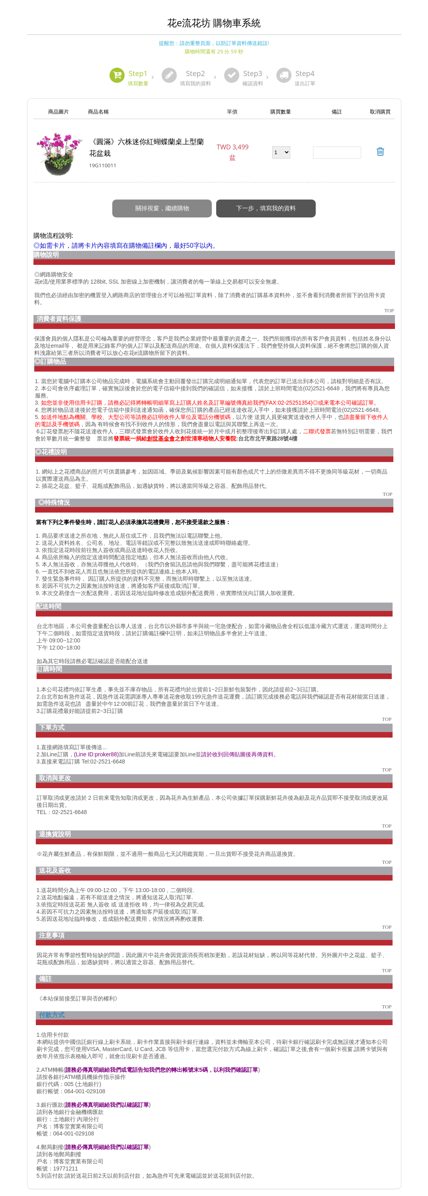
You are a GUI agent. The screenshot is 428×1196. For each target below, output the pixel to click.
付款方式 (51, 1006)
